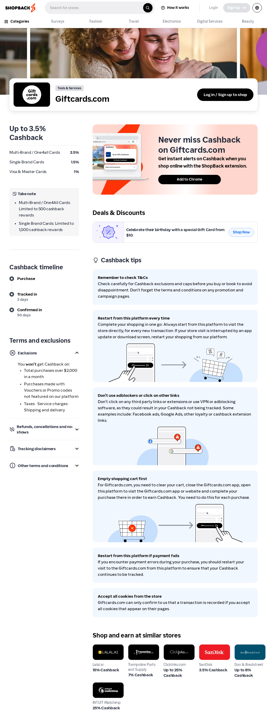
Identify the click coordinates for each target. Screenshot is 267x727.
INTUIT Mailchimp (103, 688)
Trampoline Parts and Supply (138, 653)
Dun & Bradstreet (244, 650)
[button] (44, 353)
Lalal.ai (99, 647)
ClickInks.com (176, 647)
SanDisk (206, 647)
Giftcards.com (106, 224)
